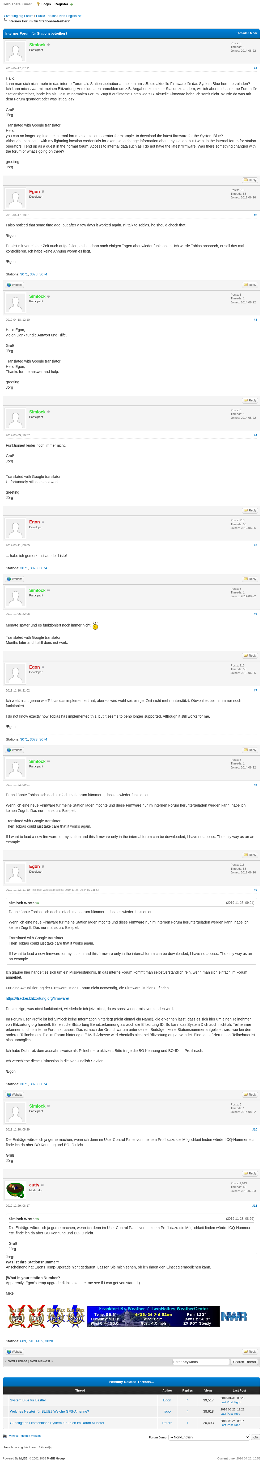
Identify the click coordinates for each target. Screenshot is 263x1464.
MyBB (23, 1458)
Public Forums (46, 16)
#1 (255, 68)
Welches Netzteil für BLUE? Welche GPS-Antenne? (49, 1411)
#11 (254, 1205)
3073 (33, 274)
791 (31, 1341)
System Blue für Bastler (28, 1400)
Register (61, 4)
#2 (255, 215)
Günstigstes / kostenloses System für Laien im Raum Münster (57, 1423)
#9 (255, 889)
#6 (255, 613)
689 (23, 1341)
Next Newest (40, 1361)
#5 (255, 545)
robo (167, 1411)
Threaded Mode (247, 33)
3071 (24, 274)
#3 (255, 319)
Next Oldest (17, 1361)
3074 (43, 274)
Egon (94, 889)
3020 (49, 1341)
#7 (255, 690)
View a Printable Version (25, 1435)
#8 (255, 784)
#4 (255, 435)
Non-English (68, 16)
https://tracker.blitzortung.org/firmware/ (37, 998)
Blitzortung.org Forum (18, 16)
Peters (167, 1423)
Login (46, 4)
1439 (39, 1341)
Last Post (226, 1402)
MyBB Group (56, 1458)
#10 (254, 1129)
